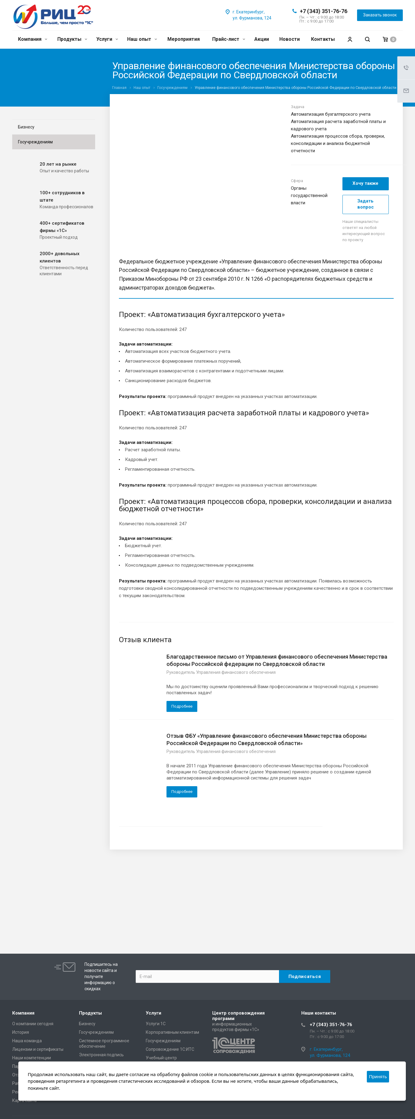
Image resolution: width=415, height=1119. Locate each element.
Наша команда (27, 1040)
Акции (261, 39)
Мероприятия (183, 39)
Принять (378, 1076)
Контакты (323, 39)
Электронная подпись (101, 1054)
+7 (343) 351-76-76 (323, 11)
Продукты (72, 39)
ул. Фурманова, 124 (252, 18)
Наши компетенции (31, 1057)
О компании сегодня (32, 1023)
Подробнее (181, 706)
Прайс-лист (228, 39)
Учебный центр (161, 1057)
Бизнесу (26, 127)
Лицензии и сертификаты (37, 1049)
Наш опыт (142, 39)
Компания (32, 39)
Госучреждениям (35, 141)
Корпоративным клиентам (172, 1032)
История (20, 1032)
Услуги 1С (156, 1023)
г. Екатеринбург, (249, 11)
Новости (289, 39)
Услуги (107, 39)
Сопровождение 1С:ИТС (170, 1049)
